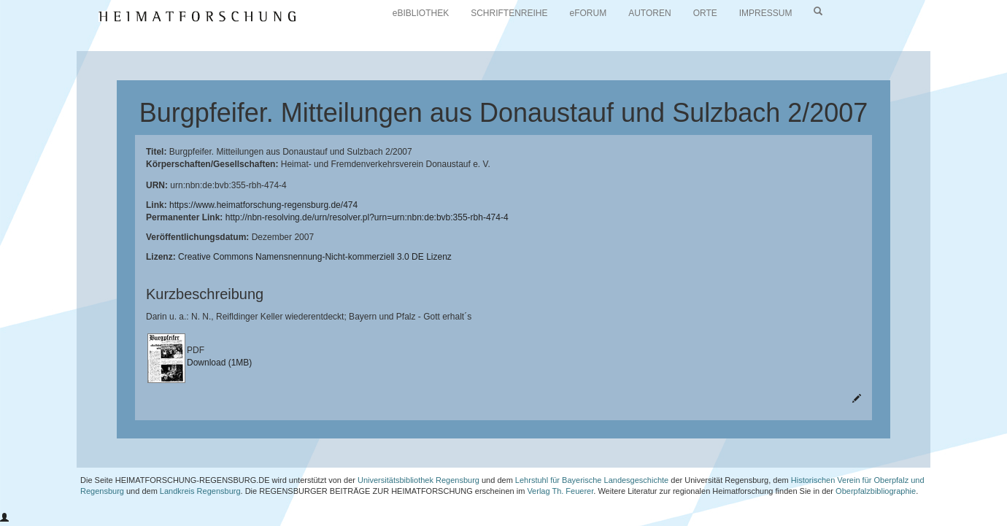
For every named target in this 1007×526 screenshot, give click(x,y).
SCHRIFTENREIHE (509, 13)
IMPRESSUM (765, 13)
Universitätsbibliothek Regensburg (418, 480)
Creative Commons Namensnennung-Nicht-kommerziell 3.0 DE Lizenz (315, 257)
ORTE (705, 13)
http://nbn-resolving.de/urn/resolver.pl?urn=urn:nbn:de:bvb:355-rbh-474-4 (367, 217)
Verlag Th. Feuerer (560, 491)
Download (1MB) (219, 362)
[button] (4, 518)
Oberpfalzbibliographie (876, 491)
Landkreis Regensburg (200, 491)
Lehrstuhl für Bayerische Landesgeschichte (591, 480)
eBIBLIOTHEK (421, 13)
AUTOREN (649, 13)
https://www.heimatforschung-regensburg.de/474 (263, 205)
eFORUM (588, 13)
